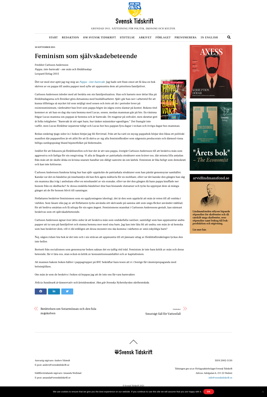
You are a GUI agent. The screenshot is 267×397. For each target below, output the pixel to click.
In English (209, 37)
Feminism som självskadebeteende (86, 56)
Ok (208, 391)
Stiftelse (127, 37)
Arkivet (145, 37)
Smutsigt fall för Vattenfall (162, 311)
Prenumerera (186, 37)
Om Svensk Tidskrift (99, 37)
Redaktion (70, 37)
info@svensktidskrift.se (220, 377)
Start (53, 37)
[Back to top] (133, 343)
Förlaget (163, 37)
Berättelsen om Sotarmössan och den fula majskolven (68, 311)
